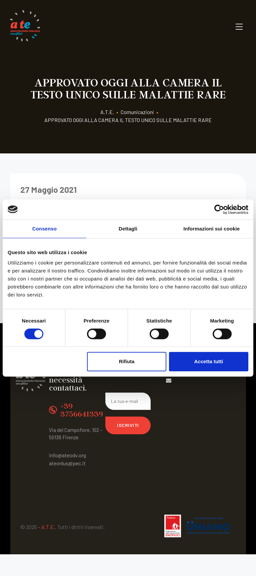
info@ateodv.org (67, 455)
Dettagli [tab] (128, 228)
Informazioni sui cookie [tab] (211, 228)
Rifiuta (127, 361)
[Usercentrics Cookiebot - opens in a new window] (219, 209)
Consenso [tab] (44, 228)
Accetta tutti (208, 361)
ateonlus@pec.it (67, 463)
